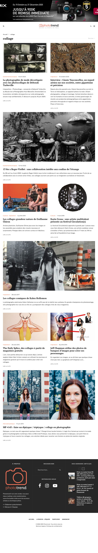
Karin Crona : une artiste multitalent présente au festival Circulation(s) (69, 220)
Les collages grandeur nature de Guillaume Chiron (25, 220)
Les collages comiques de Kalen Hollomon (25, 298)
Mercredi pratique (9, 423)
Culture (5, 215)
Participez (56, 519)
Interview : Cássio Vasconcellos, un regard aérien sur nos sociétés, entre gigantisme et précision (72, 83)
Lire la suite (7, 100)
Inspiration (53, 76)
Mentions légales (41, 526)
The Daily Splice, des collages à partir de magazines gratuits (24, 349)
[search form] (47, 470)
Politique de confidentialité (54, 526)
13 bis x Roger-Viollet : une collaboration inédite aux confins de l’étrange (41, 169)
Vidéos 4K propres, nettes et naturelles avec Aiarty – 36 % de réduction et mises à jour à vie (85, 502)
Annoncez (65, 519)
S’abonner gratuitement (13, 504)
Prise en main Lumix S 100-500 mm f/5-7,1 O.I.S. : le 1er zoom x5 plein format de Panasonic (85, 488)
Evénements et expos (10, 76)
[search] (60, 470)
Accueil (31, 519)
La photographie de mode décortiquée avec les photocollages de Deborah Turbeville (23, 83)
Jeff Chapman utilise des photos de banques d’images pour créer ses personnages (68, 351)
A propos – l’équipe (43, 519)
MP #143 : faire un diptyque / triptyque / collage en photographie (37, 427)
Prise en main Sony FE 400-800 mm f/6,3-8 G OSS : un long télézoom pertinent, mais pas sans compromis (86, 476)
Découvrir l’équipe (11, 507)
